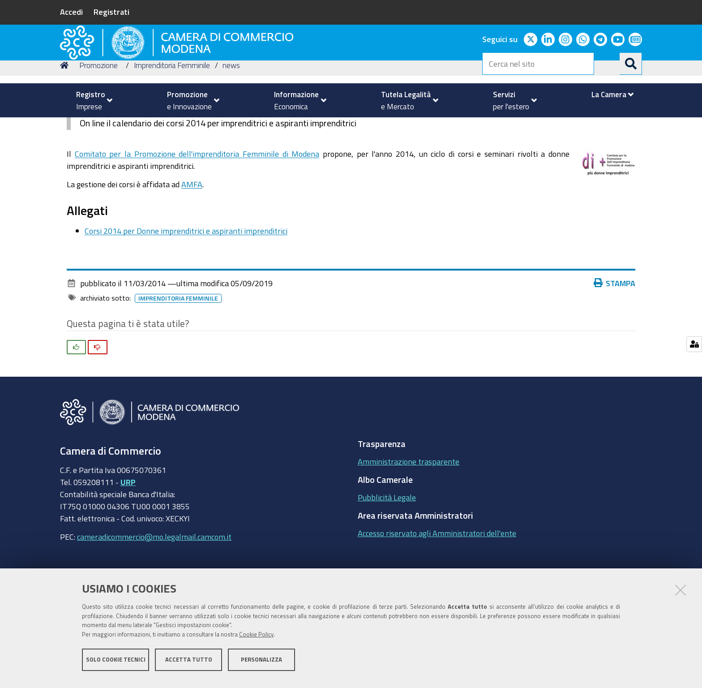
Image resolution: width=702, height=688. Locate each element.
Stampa (615, 345)
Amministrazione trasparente (408, 523)
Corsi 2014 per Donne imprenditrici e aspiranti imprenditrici (186, 292)
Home (66, 127)
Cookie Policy (256, 640)
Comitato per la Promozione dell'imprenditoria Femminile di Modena (197, 215)
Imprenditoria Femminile (172, 127)
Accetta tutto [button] (188, 664)
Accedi (71, 12)
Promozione (98, 127)
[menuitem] (90, 100)
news (231, 127)
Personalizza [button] (261, 664)
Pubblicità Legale (387, 559)
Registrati (111, 12)
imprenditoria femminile (178, 360)
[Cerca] (631, 63)
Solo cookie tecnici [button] (116, 664)
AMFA (191, 246)
